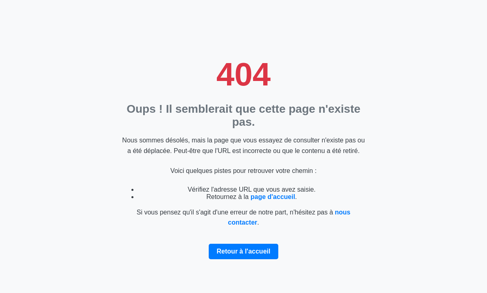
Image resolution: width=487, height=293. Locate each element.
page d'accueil (273, 196)
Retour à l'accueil (244, 251)
